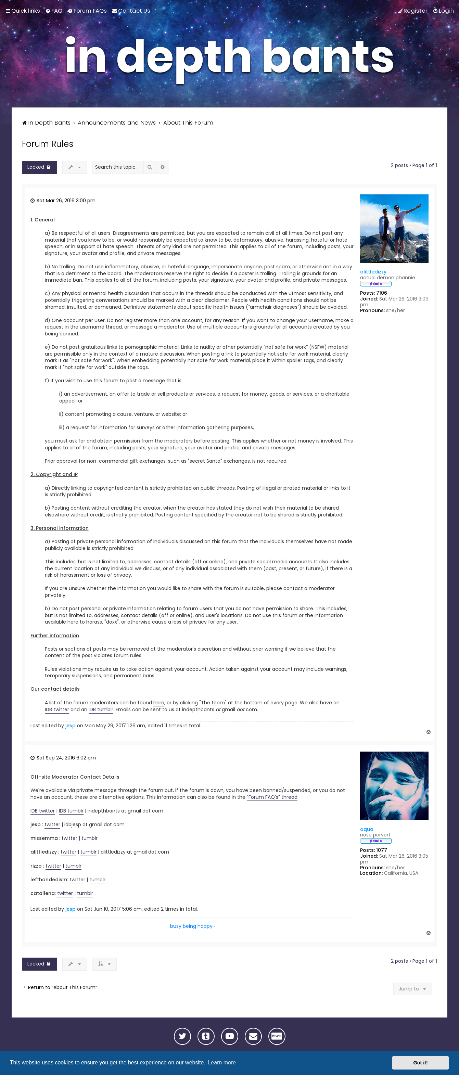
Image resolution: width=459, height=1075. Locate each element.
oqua (366, 829)
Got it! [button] (420, 1062)
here (158, 703)
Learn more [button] (222, 1062)
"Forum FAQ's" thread (272, 797)
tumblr (89, 838)
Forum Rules (47, 144)
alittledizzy (373, 271)
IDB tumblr (101, 709)
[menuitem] (53, 10)
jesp (70, 725)
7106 (381, 293)
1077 (381, 850)
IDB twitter (57, 709)
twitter (52, 824)
